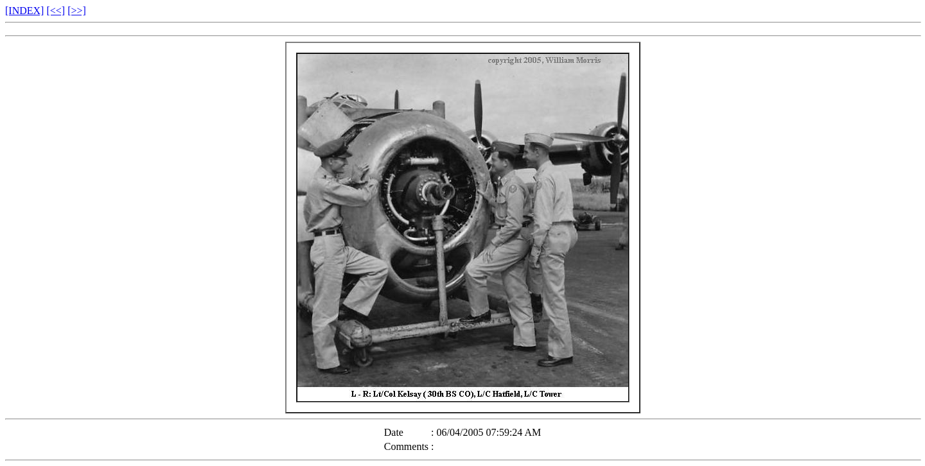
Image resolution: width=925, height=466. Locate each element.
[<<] (55, 10)
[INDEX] (24, 10)
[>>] (76, 10)
